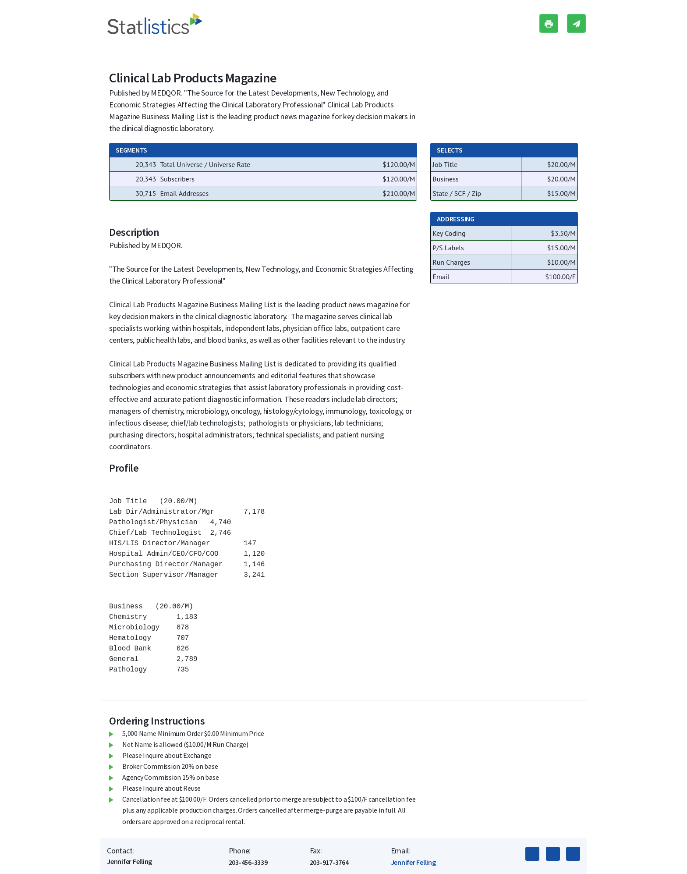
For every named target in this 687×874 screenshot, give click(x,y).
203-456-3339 (248, 862)
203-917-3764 (329, 862)
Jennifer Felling (413, 862)
